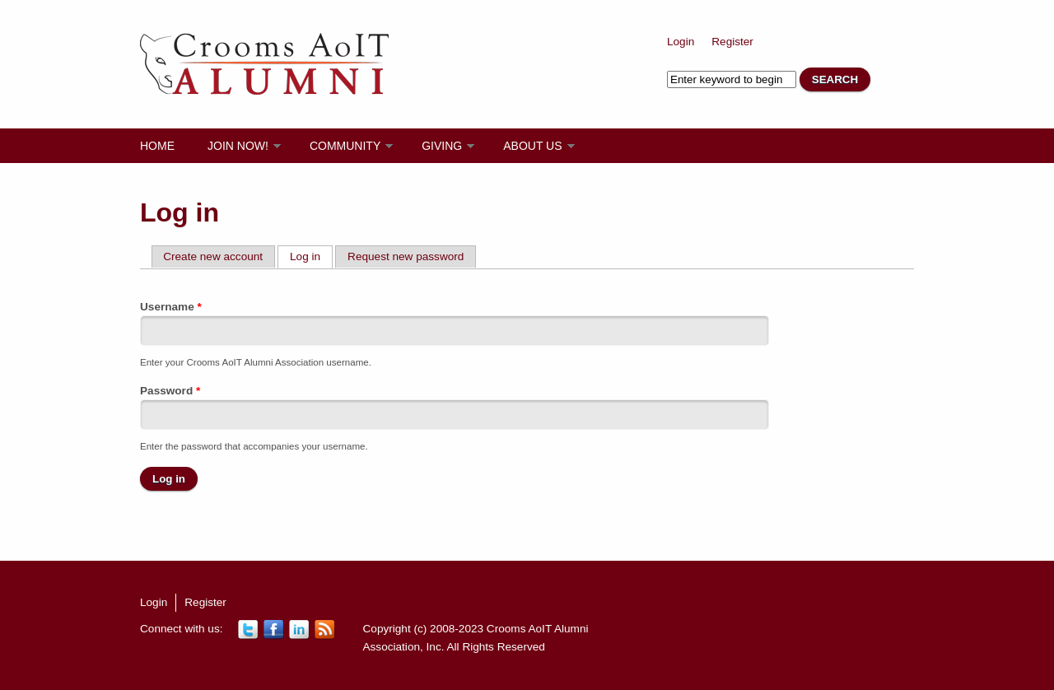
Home (157, 145)
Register (732, 41)
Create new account (213, 256)
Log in (311, 256)
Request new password (405, 256)
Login (680, 41)
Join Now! (238, 145)
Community (345, 145)
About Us (532, 145)
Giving (442, 145)
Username (171, 307)
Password (170, 391)
